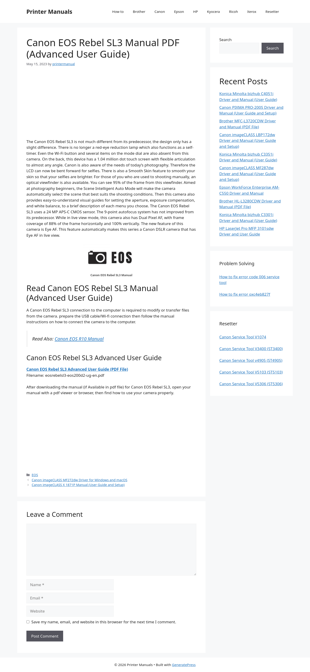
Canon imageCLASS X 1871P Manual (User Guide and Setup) (78, 485)
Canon (160, 11)
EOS (35, 475)
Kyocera (213, 11)
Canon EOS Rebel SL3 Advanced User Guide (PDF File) (77, 369)
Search (225, 39)
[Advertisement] (111, 106)
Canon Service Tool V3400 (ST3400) (251, 348)
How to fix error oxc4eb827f (244, 294)
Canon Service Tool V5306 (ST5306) (251, 383)
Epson (179, 11)
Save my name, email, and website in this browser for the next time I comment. (103, 621)
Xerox (251, 11)
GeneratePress (184, 664)
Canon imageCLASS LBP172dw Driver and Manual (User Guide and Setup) (247, 140)
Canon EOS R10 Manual (79, 338)
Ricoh (233, 11)
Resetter (272, 11)
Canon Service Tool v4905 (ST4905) (250, 360)
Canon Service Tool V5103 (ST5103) (251, 372)
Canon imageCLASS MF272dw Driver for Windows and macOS (79, 480)
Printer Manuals (49, 11)
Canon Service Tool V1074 (242, 337)
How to (118, 11)
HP (195, 11)
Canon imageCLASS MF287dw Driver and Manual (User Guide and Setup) (247, 173)
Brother (139, 11)
